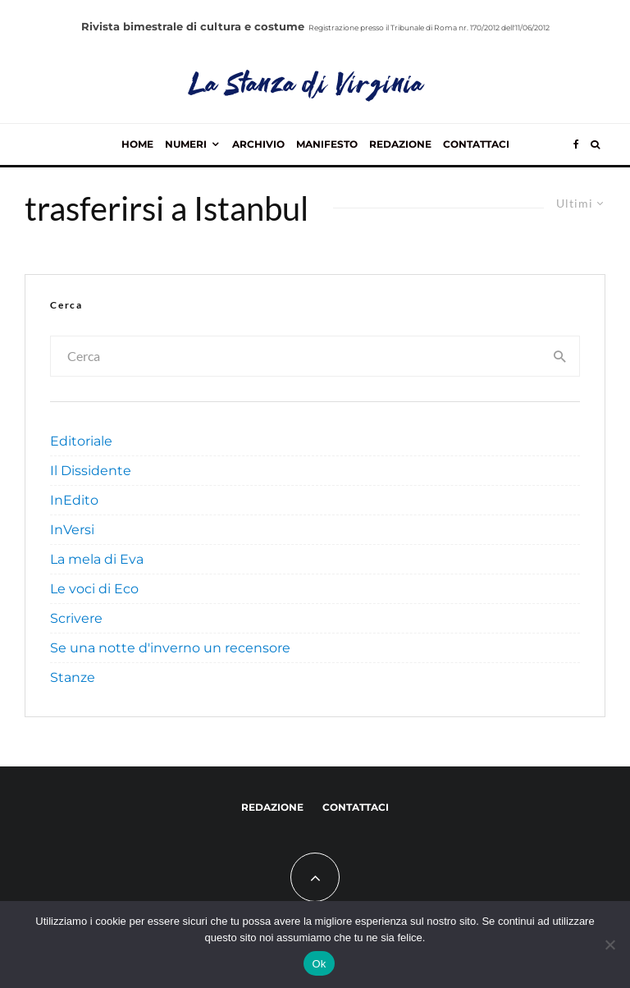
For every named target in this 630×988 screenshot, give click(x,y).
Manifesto (327, 144)
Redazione (400, 144)
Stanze (72, 677)
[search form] (296, 356)
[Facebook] (576, 144)
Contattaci (476, 144)
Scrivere (76, 618)
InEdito (74, 500)
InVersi (72, 529)
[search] (560, 356)
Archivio (258, 144)
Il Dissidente (90, 470)
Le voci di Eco (94, 589)
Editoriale (81, 441)
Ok (319, 964)
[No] (609, 944)
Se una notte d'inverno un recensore (170, 648)
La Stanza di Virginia (307, 86)
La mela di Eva (97, 559)
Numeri (186, 144)
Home (137, 144)
